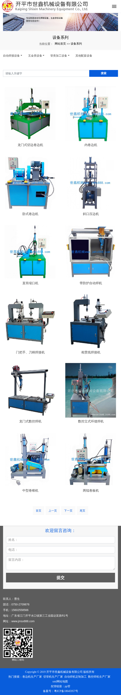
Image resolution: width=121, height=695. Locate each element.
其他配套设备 (83, 55)
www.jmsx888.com (23, 621)
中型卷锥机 (30, 490)
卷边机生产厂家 (32, 676)
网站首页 (60, 43)
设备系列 (76, 43)
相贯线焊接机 (90, 352)
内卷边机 (90, 145)
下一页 (68, 510)
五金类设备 (35, 55)
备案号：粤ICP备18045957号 (60, 691)
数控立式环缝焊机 (91, 421)
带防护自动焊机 (91, 283)
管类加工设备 (58, 55)
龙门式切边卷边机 (30, 145)
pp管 (67, 686)
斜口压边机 (91, 214)
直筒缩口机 (30, 283)
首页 (38, 510)
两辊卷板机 (91, 490)
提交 (60, 577)
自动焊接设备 (11, 55)
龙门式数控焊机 (30, 421)
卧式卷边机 (30, 214)
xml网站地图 (60, 681)
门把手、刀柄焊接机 (30, 352)
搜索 (103, 73)
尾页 (82, 510)
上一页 (53, 510)
